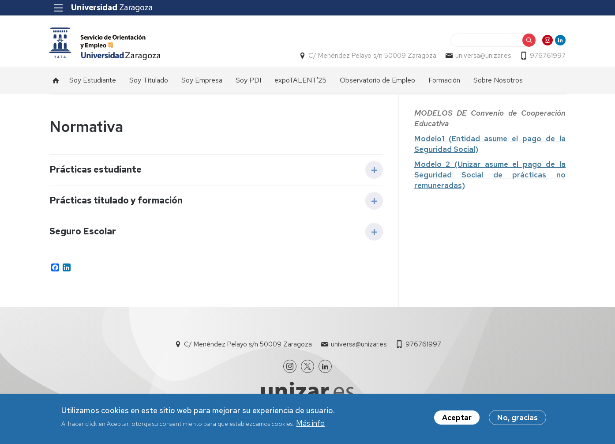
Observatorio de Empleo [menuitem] (377, 80)
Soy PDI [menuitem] (248, 80)
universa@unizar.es (483, 55)
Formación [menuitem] (444, 80)
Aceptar (457, 417)
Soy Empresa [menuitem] (201, 80)
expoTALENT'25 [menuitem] (300, 80)
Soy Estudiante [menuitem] (92, 80)
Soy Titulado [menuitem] (148, 80)
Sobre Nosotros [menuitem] (498, 80)
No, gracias (517, 417)
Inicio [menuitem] (56, 80)
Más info (310, 423)
